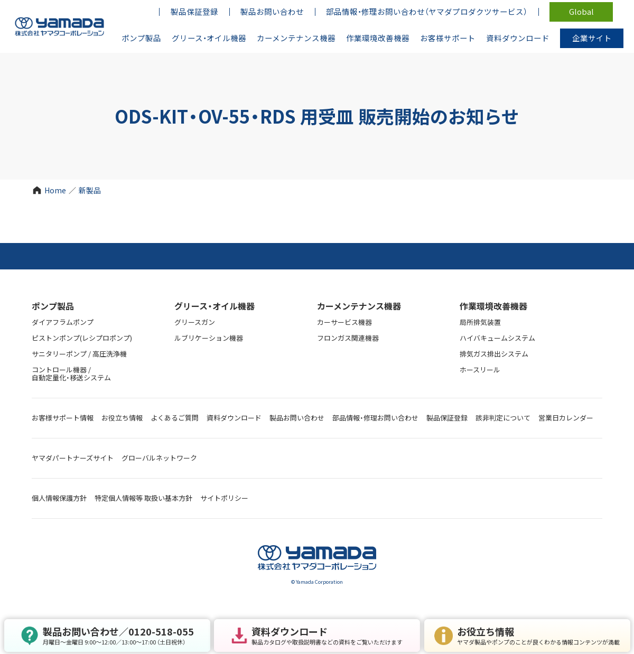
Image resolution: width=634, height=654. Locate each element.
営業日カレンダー (565, 418)
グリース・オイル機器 (214, 306)
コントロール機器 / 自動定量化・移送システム (71, 373)
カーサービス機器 (344, 322)
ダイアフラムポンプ (63, 322)
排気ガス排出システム (494, 354)
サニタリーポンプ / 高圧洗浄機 (79, 354)
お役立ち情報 (122, 418)
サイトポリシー (224, 498)
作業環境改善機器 (493, 306)
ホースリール (480, 370)
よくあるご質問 (175, 418)
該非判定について (503, 418)
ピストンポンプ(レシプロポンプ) (82, 338)
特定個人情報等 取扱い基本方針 (143, 498)
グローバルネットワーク (159, 458)
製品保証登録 (447, 418)
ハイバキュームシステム (497, 338)
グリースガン (194, 322)
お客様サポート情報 (63, 418)
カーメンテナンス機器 (359, 306)
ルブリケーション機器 (208, 338)
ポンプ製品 (53, 306)
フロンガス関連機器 (348, 338)
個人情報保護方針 (59, 498)
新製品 (90, 190)
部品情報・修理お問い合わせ (375, 418)
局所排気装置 (480, 322)
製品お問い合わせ (296, 418)
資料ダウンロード (234, 418)
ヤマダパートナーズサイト (73, 458)
